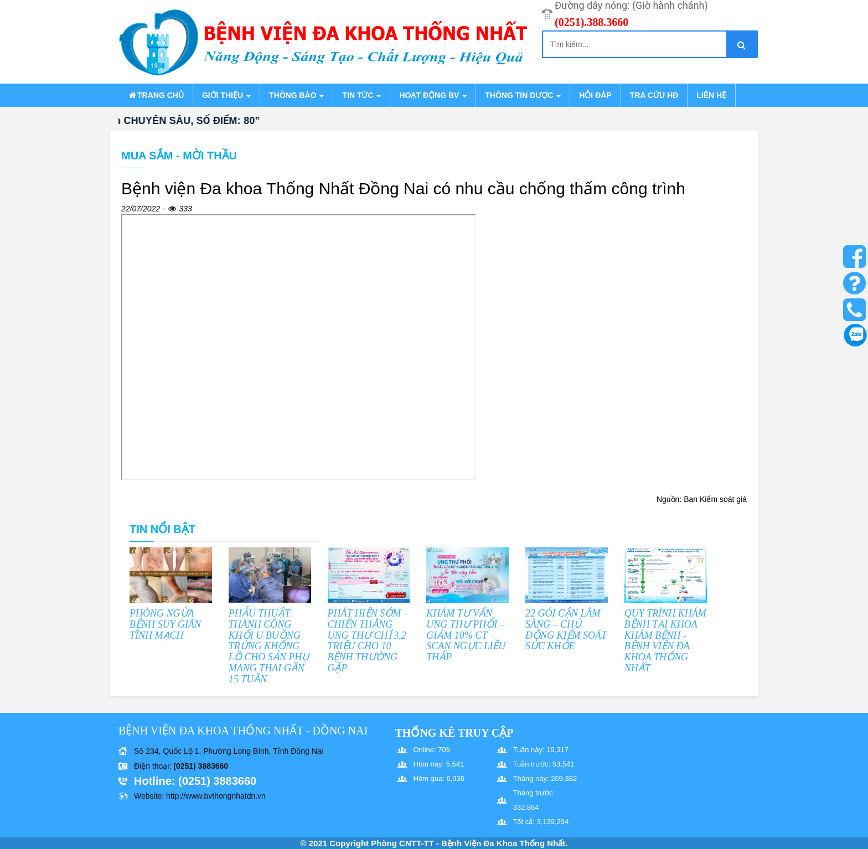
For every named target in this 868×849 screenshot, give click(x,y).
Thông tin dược (523, 95)
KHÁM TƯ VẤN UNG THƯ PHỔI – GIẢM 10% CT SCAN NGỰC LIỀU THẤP (465, 635)
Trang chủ (155, 95)
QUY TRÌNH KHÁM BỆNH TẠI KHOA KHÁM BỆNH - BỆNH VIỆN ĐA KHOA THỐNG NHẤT (665, 641)
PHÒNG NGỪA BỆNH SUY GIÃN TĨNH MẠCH (165, 624)
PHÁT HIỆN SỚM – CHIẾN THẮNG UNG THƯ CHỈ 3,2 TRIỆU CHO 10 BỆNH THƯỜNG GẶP (368, 641)
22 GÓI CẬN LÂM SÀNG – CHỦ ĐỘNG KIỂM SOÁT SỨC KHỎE (566, 629)
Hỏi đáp (595, 95)
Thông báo (296, 95)
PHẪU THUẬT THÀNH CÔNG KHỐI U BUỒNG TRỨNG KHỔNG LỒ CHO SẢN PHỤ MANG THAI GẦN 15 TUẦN (269, 646)
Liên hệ (711, 95)
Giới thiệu (226, 95)
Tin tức (361, 95)
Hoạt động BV (433, 95)
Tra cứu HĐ (654, 95)
